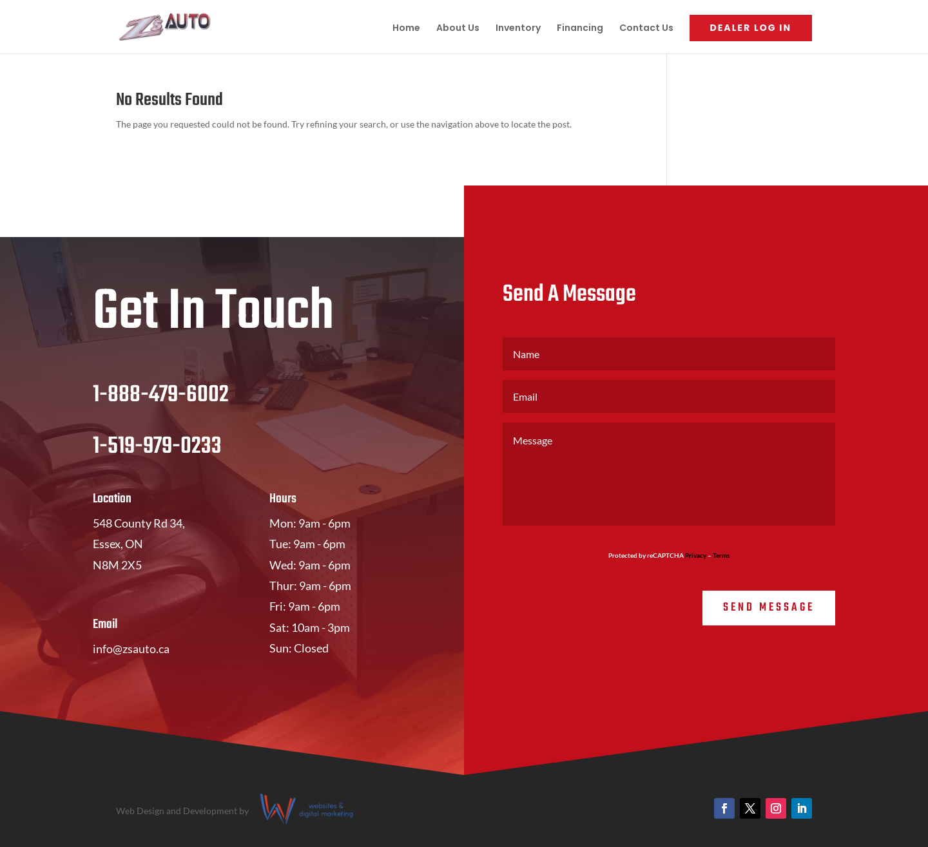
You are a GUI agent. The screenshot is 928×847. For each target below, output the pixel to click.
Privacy (695, 555)
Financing (580, 28)
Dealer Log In (750, 27)
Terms (721, 555)
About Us (457, 28)
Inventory (518, 28)
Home (406, 28)
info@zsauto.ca (131, 649)
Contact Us (646, 28)
